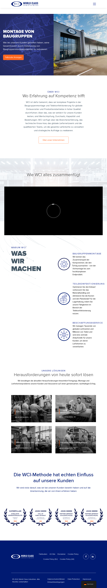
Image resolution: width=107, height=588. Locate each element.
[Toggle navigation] (94, 4)
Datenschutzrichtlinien (56, 579)
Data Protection (74, 579)
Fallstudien (43, 554)
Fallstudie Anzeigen (13, 57)
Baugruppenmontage (87, 253)
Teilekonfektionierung (89, 283)
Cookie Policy (73, 554)
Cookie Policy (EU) (50, 559)
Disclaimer (61, 554)
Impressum (87, 579)
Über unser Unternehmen (53, 140)
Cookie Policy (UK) (67, 559)
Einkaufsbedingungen (56, 582)
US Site (52, 554)
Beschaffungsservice (88, 322)
